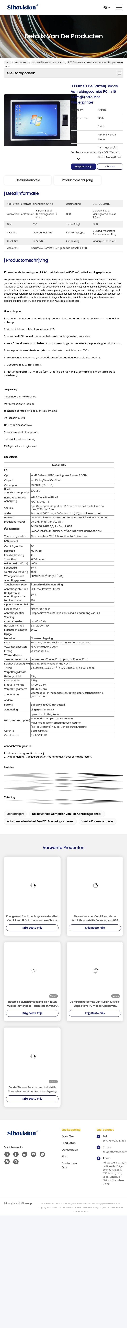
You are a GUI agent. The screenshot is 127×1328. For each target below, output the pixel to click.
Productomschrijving (77, 180)
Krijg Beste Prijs (83, 166)
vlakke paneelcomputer (98, 821)
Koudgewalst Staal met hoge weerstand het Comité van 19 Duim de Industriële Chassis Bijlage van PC (32, 918)
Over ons (68, 1136)
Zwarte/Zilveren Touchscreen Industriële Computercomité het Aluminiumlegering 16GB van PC (32, 1089)
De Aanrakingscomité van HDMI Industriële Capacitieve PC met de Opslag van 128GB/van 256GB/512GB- (95, 1004)
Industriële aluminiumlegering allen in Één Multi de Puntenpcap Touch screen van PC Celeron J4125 (32, 1004)
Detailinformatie (28, 180)
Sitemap (27, 1203)
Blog (64, 1156)
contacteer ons (69, 1165)
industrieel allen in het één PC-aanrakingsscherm (39, 821)
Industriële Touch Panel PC (47, 62)
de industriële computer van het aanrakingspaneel (66, 814)
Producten (21, 62)
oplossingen (70, 1150)
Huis (7, 63)
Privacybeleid (12, 1203)
